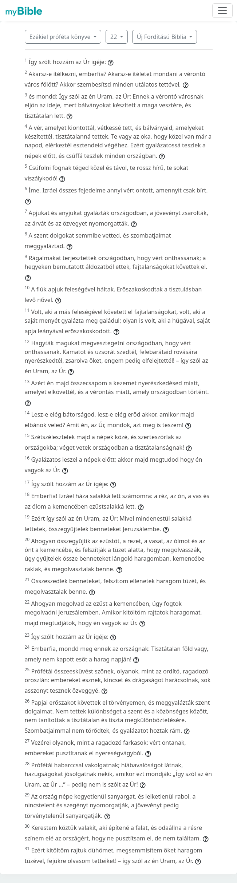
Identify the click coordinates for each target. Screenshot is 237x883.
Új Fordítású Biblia (162, 37)
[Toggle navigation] (222, 10)
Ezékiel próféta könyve (60, 37)
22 (114, 37)
